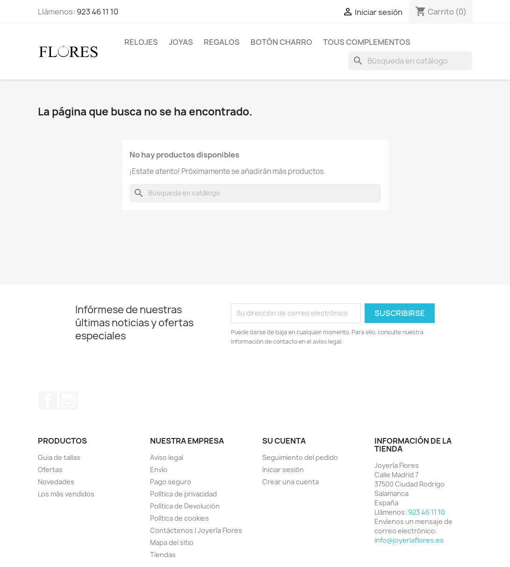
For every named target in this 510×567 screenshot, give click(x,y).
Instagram (68, 400)
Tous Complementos (366, 42)
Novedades (56, 481)
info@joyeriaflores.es (409, 540)
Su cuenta (284, 441)
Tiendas (163, 554)
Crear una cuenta (290, 481)
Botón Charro (281, 42)
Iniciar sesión (283, 469)
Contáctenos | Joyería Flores (196, 530)
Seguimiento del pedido (300, 457)
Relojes (141, 42)
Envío (158, 469)
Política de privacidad (183, 493)
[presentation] (309, 372)
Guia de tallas (59, 457)
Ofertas (50, 469)
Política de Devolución (185, 506)
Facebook (48, 400)
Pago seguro (170, 481)
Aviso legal (166, 457)
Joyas (181, 42)
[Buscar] (410, 60)
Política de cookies (179, 518)
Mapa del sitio (172, 542)
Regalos (222, 42)
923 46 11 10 (97, 12)
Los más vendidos (66, 493)
